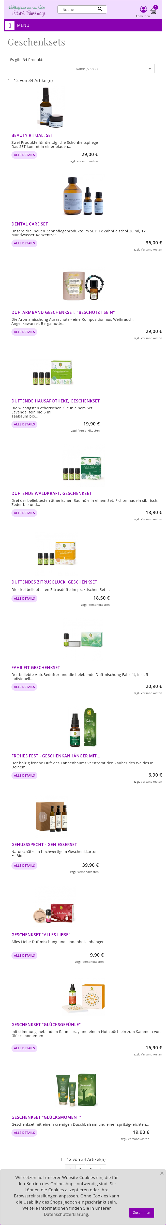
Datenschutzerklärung (66, 1214)
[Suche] (82, 9)
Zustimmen (141, 1212)
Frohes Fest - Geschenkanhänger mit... (55, 756)
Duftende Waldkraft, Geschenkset (51, 493)
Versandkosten (87, 161)
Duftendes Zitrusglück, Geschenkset (54, 582)
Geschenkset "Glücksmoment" (46, 1117)
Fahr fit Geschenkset (35, 667)
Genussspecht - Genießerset (44, 844)
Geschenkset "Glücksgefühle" (46, 1024)
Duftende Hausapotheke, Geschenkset (55, 401)
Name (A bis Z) (114, 69)
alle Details (24, 155)
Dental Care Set (29, 224)
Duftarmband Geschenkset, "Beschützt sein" (63, 312)
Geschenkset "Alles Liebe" (40, 934)
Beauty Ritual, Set (32, 135)
